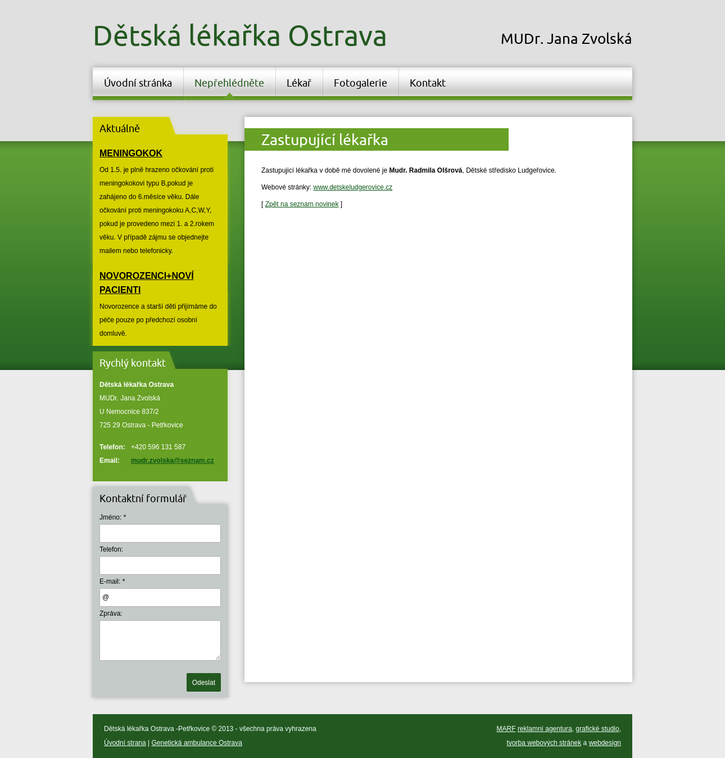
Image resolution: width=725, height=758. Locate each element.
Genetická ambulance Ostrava (197, 743)
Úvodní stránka (138, 82)
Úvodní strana (125, 743)
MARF (506, 729)
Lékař (299, 82)
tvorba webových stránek (544, 743)
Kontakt (428, 82)
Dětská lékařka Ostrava (240, 35)
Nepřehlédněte (229, 82)
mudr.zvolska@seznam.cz (172, 460)
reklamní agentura (545, 729)
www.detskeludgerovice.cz (352, 187)
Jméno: (110, 517)
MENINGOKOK (130, 153)
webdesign (605, 743)
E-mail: (109, 581)
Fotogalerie (360, 82)
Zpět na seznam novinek (302, 204)
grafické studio (597, 729)
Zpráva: (111, 613)
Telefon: (111, 549)
